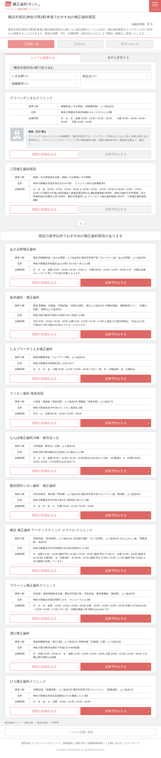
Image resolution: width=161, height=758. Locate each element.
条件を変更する (118, 57)
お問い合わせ (115, 743)
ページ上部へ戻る (82, 732)
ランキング (131, 44)
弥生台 (89, 76)
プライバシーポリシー (46, 743)
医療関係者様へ (96, 743)
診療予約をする (116, 283)
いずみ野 (20, 76)
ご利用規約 (67, 743)
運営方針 (80, 743)
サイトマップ (132, 743)
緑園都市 (20, 84)
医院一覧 (33, 44)
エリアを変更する (42, 58)
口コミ (82, 44)
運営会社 (26, 743)
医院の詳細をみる (44, 154)
